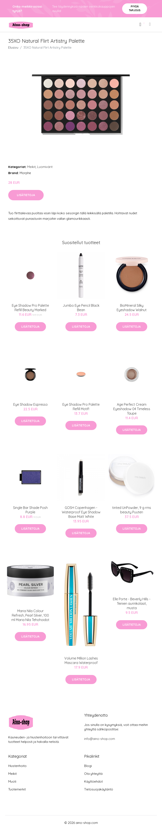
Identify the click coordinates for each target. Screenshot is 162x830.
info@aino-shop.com (99, 739)
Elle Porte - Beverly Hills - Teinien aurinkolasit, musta (131, 603)
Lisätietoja (26, 195)
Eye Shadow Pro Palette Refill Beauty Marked (30, 307)
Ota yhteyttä (93, 774)
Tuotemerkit (17, 789)
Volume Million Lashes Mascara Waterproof (81, 660)
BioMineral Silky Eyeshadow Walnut (132, 307)
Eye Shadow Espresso (30, 404)
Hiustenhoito (17, 766)
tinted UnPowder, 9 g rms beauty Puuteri (131, 510)
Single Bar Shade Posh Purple (30, 510)
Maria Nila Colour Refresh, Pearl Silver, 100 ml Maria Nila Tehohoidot (30, 615)
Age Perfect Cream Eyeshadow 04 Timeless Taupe (131, 408)
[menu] (150, 24)
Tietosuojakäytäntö (98, 789)
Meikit (31, 167)
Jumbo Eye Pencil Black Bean (81, 307)
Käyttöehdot (93, 781)
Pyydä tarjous (134, 8)
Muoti (12, 781)
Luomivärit (45, 167)
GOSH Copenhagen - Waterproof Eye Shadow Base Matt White (81, 512)
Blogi (88, 766)
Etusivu (13, 47)
